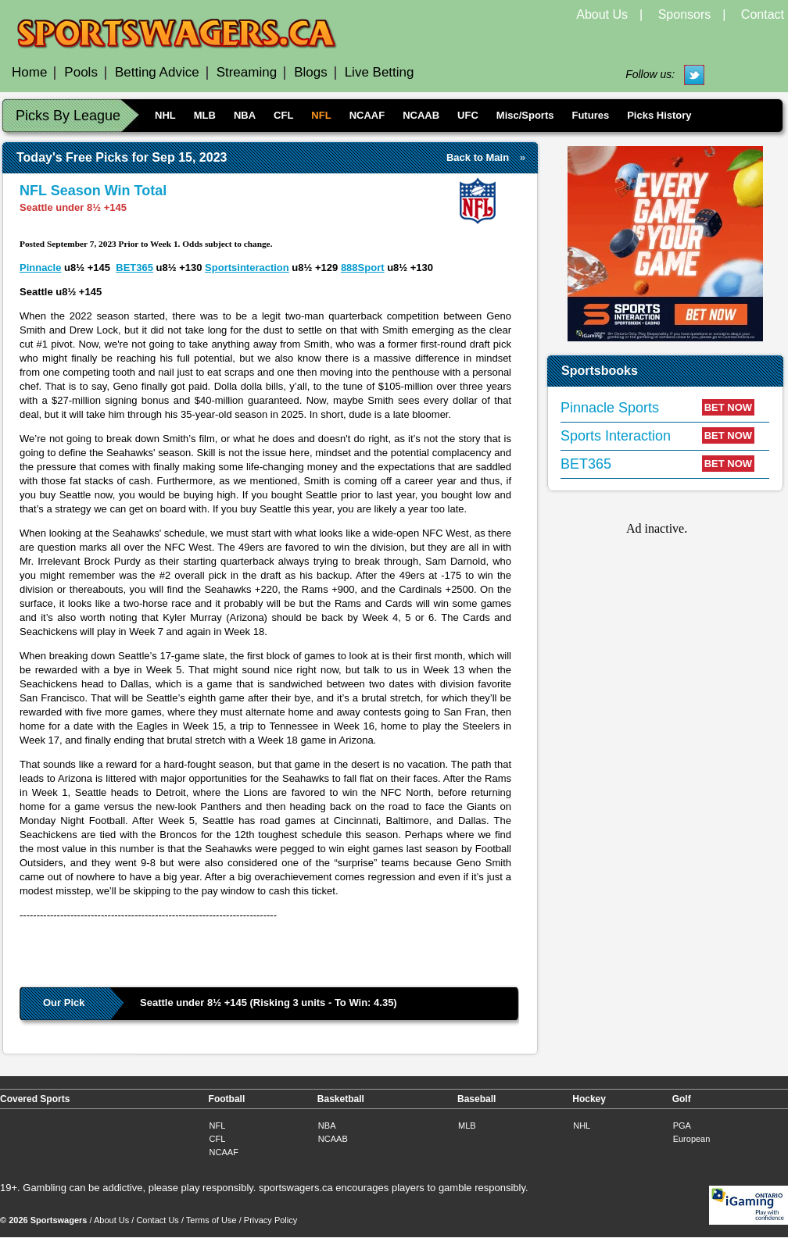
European (692, 1138)
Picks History (659, 115)
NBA (245, 115)
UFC (467, 115)
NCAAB (421, 115)
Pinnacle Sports (610, 408)
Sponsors (684, 14)
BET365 (134, 267)
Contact (762, 14)
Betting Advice (157, 72)
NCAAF (367, 115)
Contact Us (157, 1220)
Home (29, 72)
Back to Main (477, 157)
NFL (321, 115)
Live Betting (379, 72)
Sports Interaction (616, 436)
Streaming (247, 72)
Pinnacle (40, 267)
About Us (602, 14)
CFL (283, 115)
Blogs (311, 72)
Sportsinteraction (247, 267)
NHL (165, 115)
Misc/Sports (525, 115)
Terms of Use (211, 1220)
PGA (682, 1125)
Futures (590, 115)
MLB (205, 115)
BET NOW (728, 407)
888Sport (363, 267)
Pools (81, 72)
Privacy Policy (270, 1220)
